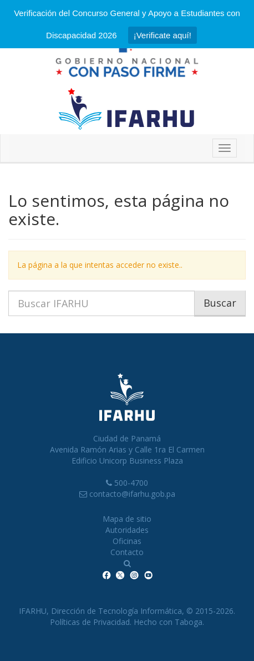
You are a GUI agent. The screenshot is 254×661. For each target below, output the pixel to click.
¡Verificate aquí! (162, 35)
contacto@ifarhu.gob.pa (132, 494)
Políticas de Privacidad (90, 622)
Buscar (220, 302)
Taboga (188, 622)
